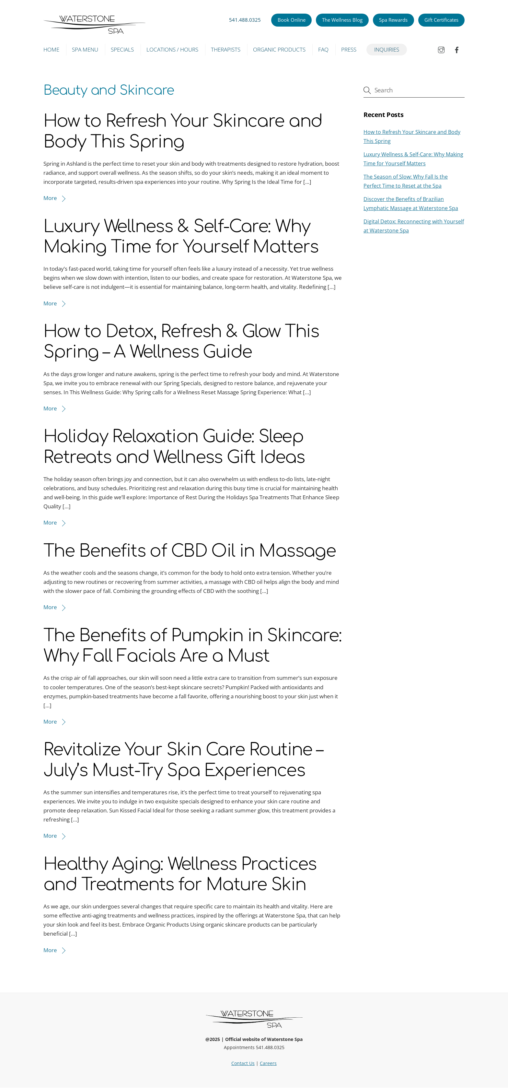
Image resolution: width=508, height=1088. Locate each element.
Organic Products (279, 49)
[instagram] (441, 49)
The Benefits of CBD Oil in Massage (189, 551)
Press (348, 49)
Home (51, 49)
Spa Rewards (393, 20)
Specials (122, 49)
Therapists (225, 49)
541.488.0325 (245, 20)
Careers (268, 1063)
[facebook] (456, 49)
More (50, 198)
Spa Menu (85, 49)
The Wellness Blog (342, 20)
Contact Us (243, 1063)
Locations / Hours (172, 49)
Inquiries (386, 49)
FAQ (323, 49)
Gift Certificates (441, 20)
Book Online (292, 20)
